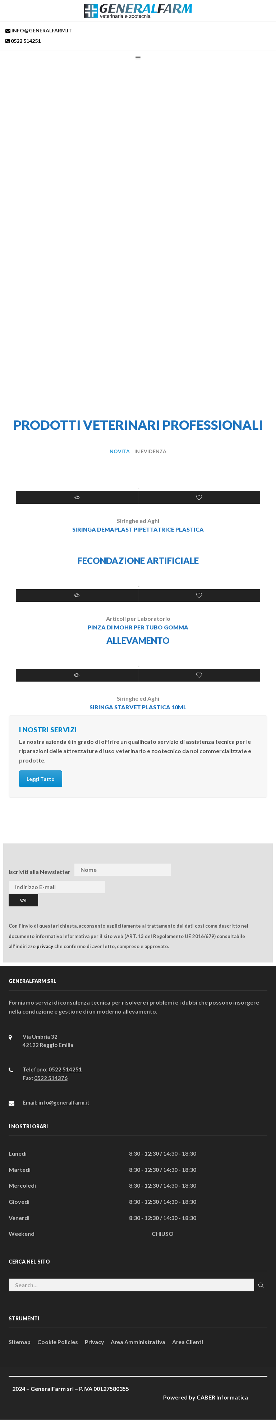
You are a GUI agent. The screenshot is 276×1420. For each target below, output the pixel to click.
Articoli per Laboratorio (138, 618)
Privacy (95, 1341)
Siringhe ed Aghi (138, 520)
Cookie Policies (58, 1341)
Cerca (260, 1285)
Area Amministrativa (140, 1341)
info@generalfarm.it (41, 30)
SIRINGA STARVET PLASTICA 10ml (138, 707)
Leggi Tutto (41, 779)
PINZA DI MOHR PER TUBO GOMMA (138, 627)
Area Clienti (190, 1341)
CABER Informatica (222, 1397)
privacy (45, 947)
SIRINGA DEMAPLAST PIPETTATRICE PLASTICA (138, 529)
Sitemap (20, 1341)
